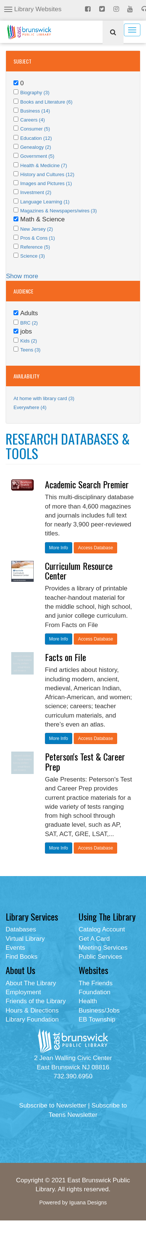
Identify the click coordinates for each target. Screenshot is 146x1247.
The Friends (96, 983)
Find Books (21, 956)
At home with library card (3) (43, 398)
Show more (22, 276)
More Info (58, 547)
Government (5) (37, 156)
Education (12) (36, 138)
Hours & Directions (32, 1010)
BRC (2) (29, 323)
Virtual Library (25, 938)
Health (88, 1001)
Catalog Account (102, 929)
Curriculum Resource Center (79, 570)
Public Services (100, 956)
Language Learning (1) (45, 202)
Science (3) (32, 256)
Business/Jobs (99, 1010)
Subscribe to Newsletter (52, 1105)
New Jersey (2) (36, 229)
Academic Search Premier (87, 484)
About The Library (31, 983)
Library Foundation (32, 1019)
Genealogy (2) (35, 147)
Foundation (94, 992)
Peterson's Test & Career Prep (85, 761)
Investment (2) (35, 192)
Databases (21, 929)
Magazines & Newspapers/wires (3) (58, 211)
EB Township (97, 1019)
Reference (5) (35, 247)
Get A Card (94, 938)
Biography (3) (34, 92)
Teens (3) (30, 350)
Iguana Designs (88, 1202)
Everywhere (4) (29, 407)
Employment (23, 992)
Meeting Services (103, 947)
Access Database (95, 547)
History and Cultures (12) (47, 174)
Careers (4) (32, 120)
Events (15, 947)
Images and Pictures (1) (46, 183)
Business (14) (35, 111)
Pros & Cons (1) (37, 238)
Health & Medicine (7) (43, 165)
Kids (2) (28, 341)
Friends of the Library (36, 1001)
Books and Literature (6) (46, 102)
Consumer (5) (35, 129)
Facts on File (65, 657)
